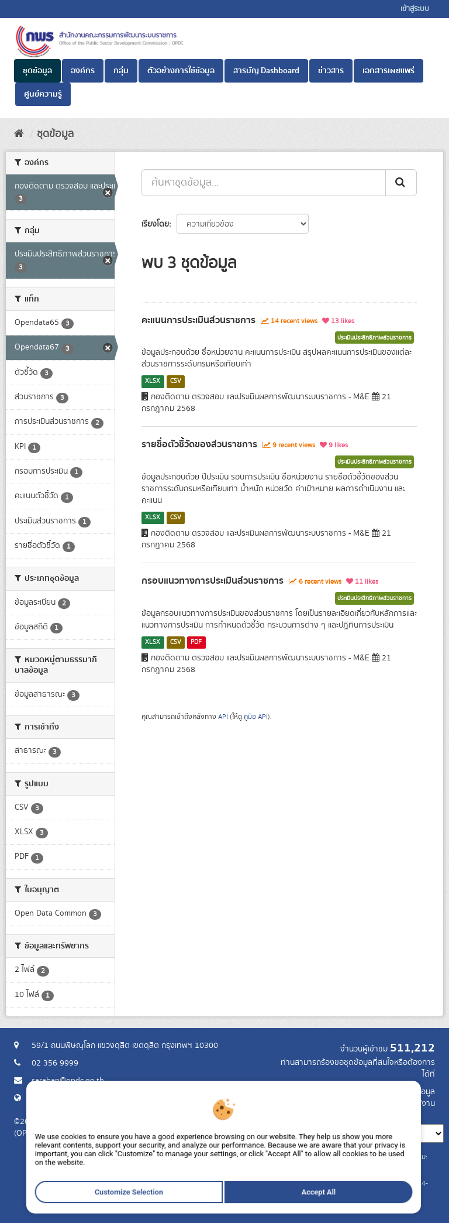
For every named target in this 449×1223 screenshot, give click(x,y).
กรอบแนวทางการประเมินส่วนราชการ (212, 580)
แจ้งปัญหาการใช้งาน (401, 1103)
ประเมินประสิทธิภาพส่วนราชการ (374, 338)
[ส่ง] (401, 182)
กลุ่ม (121, 70)
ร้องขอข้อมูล (414, 1092)
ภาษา (270, 1115)
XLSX (152, 381)
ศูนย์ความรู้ (43, 94)
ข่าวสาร (331, 70)
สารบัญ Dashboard (266, 70)
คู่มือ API (256, 717)
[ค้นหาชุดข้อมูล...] (263, 182)
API (223, 717)
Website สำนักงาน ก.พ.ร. (74, 1098)
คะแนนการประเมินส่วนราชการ (198, 320)
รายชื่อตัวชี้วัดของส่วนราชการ (199, 444)
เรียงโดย (155, 224)
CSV (175, 381)
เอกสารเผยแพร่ (388, 70)
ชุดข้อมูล (37, 70)
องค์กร (83, 70)
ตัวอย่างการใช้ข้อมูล (181, 70)
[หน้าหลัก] (19, 134)
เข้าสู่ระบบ (414, 9)
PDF (196, 642)
